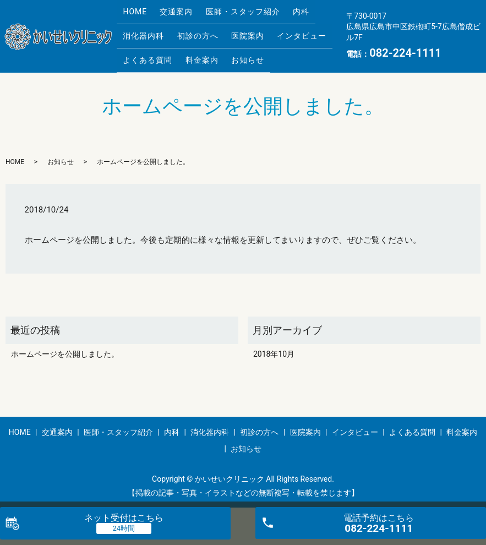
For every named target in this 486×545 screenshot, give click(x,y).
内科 (283, 14)
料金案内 (194, 49)
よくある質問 (145, 49)
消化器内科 (141, 32)
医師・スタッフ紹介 (230, 14)
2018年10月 (273, 347)
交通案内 (168, 14)
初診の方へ (190, 32)
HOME (133, 14)
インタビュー (284, 32)
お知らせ (235, 49)
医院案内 (235, 32)
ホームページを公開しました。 (65, 347)
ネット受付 (123, 518)
